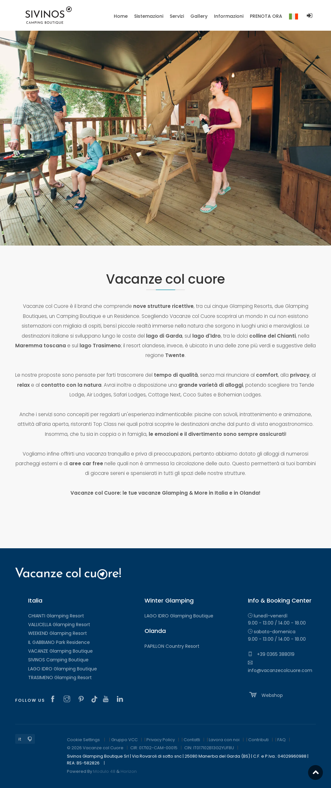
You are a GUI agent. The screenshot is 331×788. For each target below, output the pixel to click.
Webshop (265, 694)
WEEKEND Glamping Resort (57, 633)
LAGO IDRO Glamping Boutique (62, 669)
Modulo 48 (104, 771)
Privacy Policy (160, 740)
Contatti (192, 740)
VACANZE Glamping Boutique (60, 651)
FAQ (281, 740)
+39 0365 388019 (271, 654)
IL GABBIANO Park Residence (59, 642)
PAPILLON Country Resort (171, 646)
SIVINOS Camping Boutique (58, 660)
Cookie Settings (83, 740)
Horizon (129, 771)
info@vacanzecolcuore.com (280, 666)
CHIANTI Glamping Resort (56, 616)
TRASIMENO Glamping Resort (60, 677)
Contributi (258, 740)
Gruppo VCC (124, 740)
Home (121, 16)
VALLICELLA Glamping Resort (59, 624)
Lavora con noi (224, 740)
